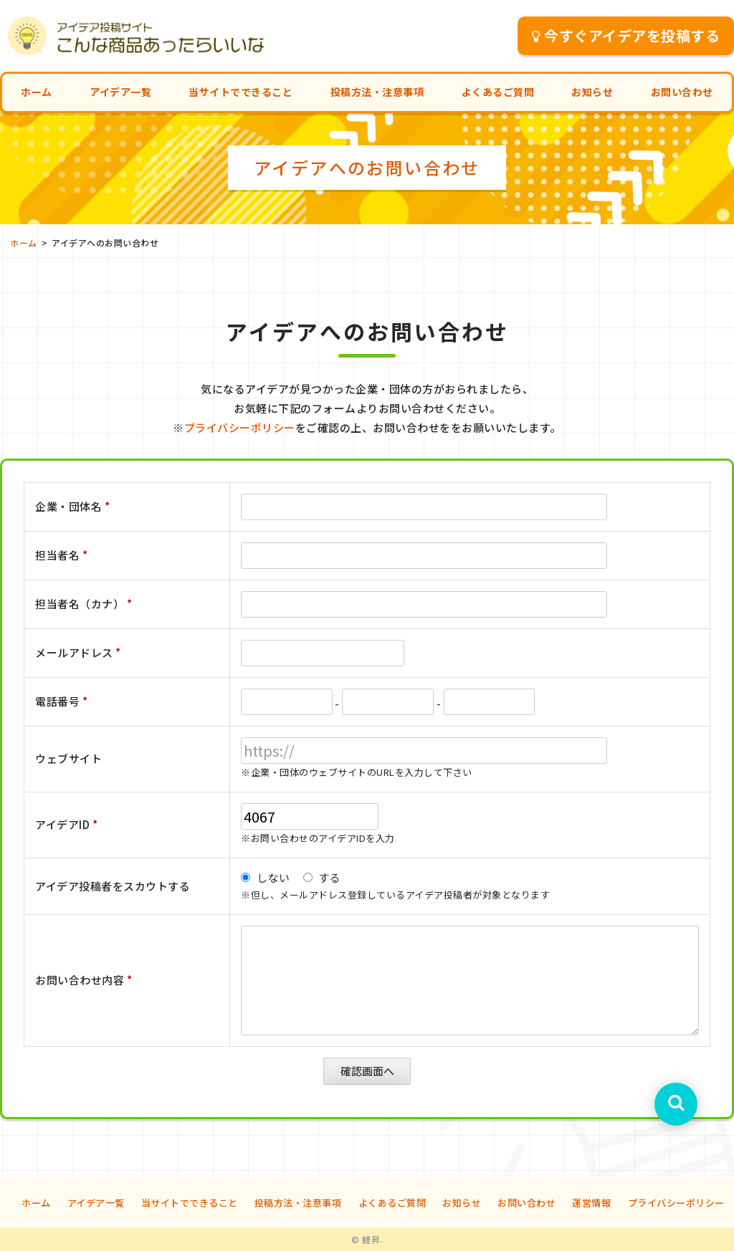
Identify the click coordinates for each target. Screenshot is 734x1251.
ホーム (36, 92)
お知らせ (592, 92)
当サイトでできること (240, 92)
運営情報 (591, 1202)
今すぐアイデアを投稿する (626, 35)
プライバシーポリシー (239, 427)
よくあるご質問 (498, 92)
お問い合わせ (682, 92)
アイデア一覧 (120, 92)
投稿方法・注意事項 (377, 92)
